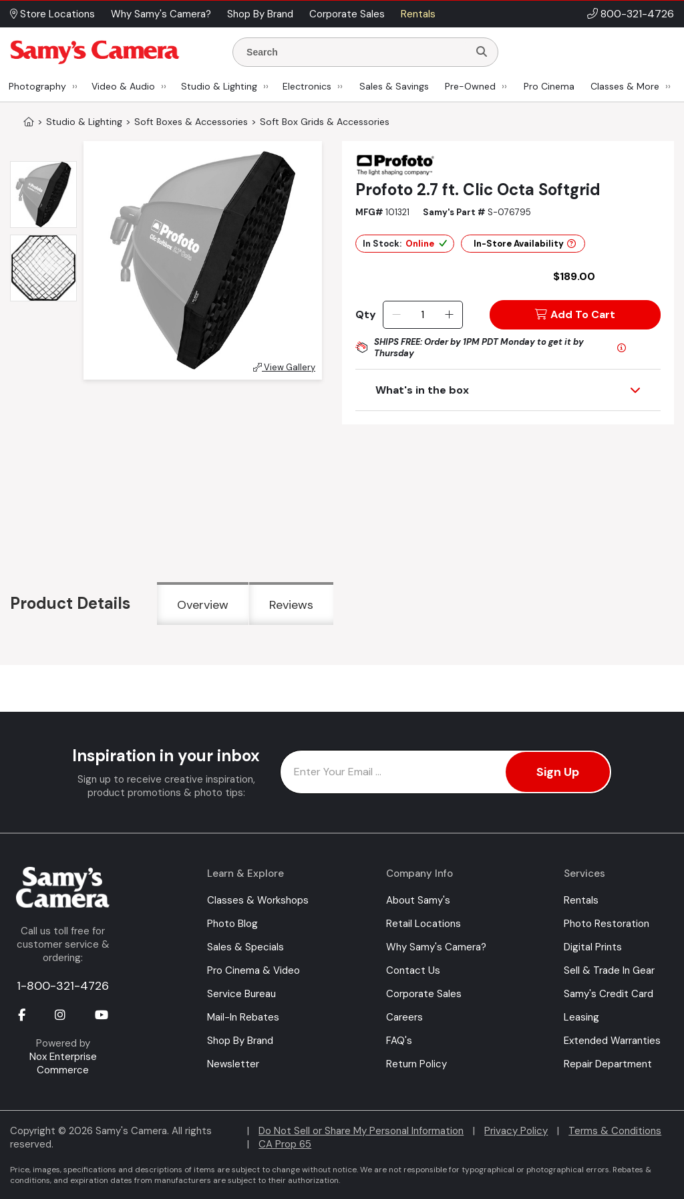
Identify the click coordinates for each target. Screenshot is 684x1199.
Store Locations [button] (52, 14)
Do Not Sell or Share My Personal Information (361, 1131)
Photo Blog (232, 923)
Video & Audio (123, 86)
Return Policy (416, 1064)
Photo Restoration (606, 923)
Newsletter (233, 1064)
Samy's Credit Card (608, 994)
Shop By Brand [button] (260, 14)
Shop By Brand (240, 1040)
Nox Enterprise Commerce (63, 1063)
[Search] (481, 52)
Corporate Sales (424, 994)
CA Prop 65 (285, 1144)
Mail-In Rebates (243, 1017)
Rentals (581, 900)
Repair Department (608, 1064)
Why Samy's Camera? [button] (161, 14)
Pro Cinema (549, 86)
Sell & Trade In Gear (609, 970)
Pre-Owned (470, 86)
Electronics (307, 86)
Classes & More (624, 86)
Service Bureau (241, 994)
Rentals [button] (418, 14)
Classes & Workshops (258, 900)
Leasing (581, 1017)
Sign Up (557, 772)
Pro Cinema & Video (253, 970)
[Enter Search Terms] (356, 52)
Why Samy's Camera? (436, 947)
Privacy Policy (516, 1131)
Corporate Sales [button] (347, 14)
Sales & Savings (394, 86)
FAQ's (399, 1040)
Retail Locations (423, 923)
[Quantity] (422, 314)
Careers (404, 1017)
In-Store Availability (525, 243)
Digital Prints (593, 947)
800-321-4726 (637, 14)
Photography (37, 86)
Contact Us (413, 970)
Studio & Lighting (219, 86)
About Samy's (418, 900)
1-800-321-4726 (63, 986)
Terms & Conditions (614, 1131)
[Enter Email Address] (446, 772)
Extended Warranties (612, 1040)
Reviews (291, 605)
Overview (202, 605)
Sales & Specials (245, 947)
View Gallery (284, 367)
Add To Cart (575, 314)
